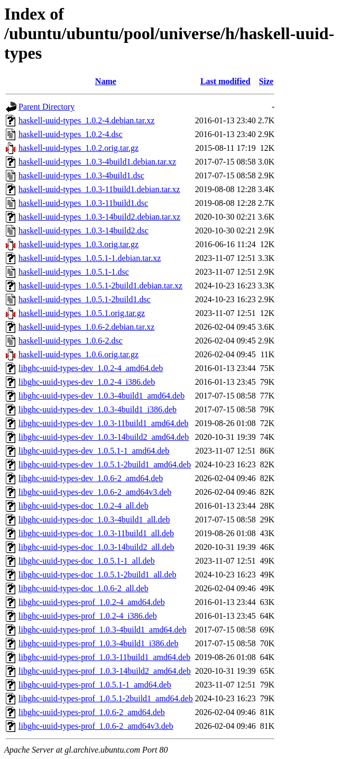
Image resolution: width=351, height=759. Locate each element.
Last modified (225, 81)
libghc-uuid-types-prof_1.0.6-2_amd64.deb (92, 712)
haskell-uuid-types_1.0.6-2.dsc (71, 340)
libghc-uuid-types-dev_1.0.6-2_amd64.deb (91, 478)
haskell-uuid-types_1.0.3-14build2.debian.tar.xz (99, 216)
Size (266, 81)
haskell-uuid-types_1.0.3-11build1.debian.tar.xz (99, 189)
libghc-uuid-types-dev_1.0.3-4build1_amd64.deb (101, 395)
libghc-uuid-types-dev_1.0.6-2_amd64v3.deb (95, 491)
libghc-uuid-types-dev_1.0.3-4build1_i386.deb (98, 409)
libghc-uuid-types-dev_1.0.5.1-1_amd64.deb (94, 450)
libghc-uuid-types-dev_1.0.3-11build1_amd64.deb (104, 423)
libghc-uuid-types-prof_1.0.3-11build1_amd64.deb (104, 657)
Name (105, 81)
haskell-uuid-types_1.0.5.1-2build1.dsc (85, 299)
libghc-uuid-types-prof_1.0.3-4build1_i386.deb (99, 643)
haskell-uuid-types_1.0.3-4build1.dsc (81, 175)
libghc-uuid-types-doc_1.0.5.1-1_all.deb (87, 560)
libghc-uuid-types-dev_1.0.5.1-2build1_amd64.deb (105, 464)
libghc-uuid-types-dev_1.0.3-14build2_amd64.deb (104, 436)
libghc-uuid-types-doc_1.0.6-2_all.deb (84, 588)
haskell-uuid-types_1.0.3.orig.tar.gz (78, 244)
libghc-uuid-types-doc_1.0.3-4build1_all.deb (94, 519)
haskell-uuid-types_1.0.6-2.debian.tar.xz (86, 326)
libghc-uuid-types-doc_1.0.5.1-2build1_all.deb (98, 574)
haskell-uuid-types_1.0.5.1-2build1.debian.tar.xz (100, 285)
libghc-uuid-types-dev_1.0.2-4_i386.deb (87, 381)
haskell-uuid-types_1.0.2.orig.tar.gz (78, 147)
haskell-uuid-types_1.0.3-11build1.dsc (83, 202)
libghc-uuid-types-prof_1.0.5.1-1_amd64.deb (95, 684)
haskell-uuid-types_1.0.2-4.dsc (71, 134)
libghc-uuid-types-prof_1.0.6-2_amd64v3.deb (96, 725)
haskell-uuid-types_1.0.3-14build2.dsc (84, 230)
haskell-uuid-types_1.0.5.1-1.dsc (74, 271)
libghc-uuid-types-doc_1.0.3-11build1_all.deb (96, 533)
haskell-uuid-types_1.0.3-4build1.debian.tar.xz (97, 161)
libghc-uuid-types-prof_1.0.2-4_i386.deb (88, 615)
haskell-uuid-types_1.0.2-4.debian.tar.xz (86, 120)
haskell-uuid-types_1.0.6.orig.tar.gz (78, 354)
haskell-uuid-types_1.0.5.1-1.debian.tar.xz (90, 258)
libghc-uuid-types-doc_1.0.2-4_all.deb (84, 505)
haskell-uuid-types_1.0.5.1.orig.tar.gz (82, 313)
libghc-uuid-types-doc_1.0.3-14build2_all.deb (96, 547)
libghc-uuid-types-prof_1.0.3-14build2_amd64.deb (105, 670)
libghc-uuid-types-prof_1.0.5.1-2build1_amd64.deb (106, 698)
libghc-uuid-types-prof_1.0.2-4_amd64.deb (92, 602)
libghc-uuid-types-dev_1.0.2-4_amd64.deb (91, 368)
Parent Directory (47, 106)
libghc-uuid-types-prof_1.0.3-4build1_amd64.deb (103, 629)
